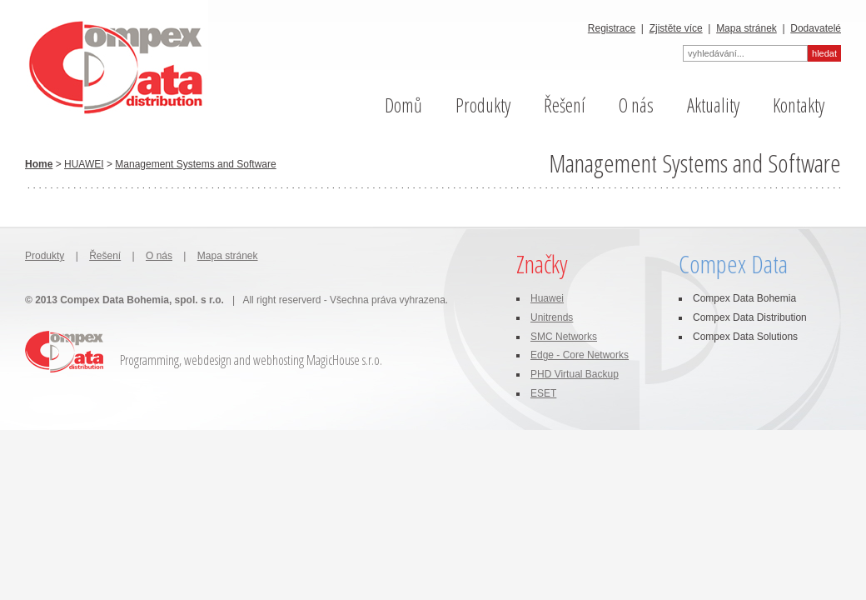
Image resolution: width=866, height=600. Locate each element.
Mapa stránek (746, 28)
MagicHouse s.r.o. (344, 360)
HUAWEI (84, 164)
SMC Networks (563, 336)
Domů (403, 105)
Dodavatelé (815, 28)
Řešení (564, 105)
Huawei (547, 298)
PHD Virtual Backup (574, 374)
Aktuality (713, 105)
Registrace (611, 28)
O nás (636, 105)
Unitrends (551, 317)
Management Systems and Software (195, 164)
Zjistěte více (676, 28)
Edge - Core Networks (579, 355)
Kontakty (798, 105)
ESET (543, 393)
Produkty (482, 105)
